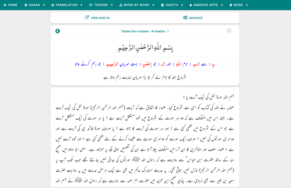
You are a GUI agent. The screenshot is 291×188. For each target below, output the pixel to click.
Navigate (195, 18)
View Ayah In (99, 18)
